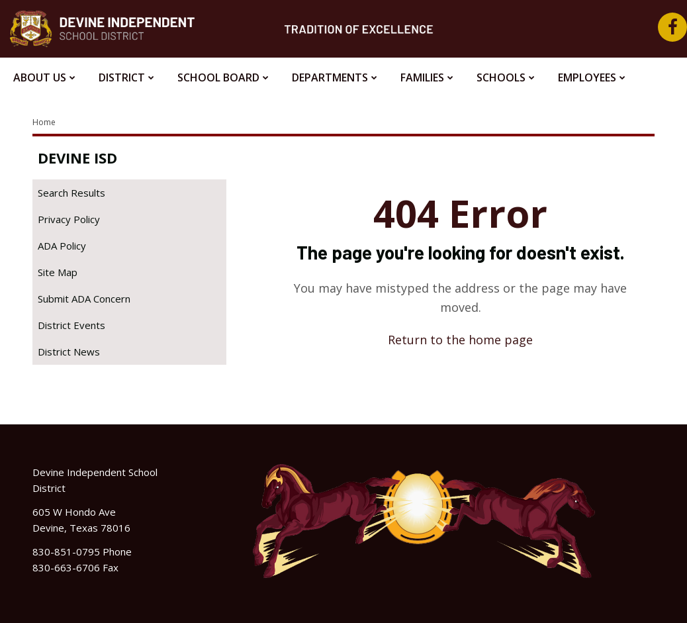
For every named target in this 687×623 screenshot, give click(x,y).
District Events (71, 325)
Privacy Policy (69, 219)
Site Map (57, 272)
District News (69, 351)
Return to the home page (460, 340)
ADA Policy (62, 245)
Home (44, 122)
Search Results (71, 192)
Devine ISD (77, 158)
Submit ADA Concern (84, 298)
